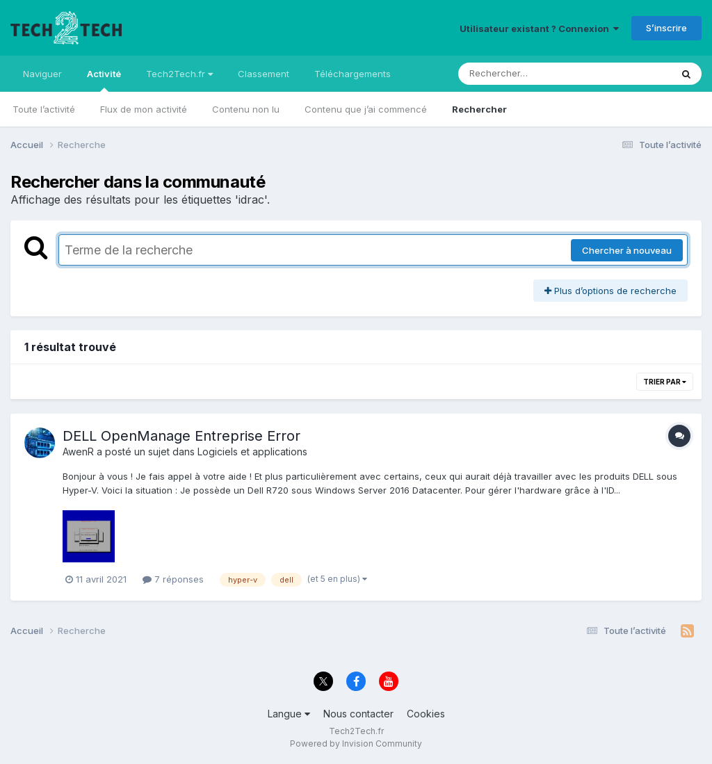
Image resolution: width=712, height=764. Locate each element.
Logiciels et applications (252, 451)
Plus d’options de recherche (610, 290)
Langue (289, 714)
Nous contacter (358, 714)
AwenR (78, 451)
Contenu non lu (246, 109)
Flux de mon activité (143, 109)
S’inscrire (666, 27)
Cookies (426, 714)
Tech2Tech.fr (179, 73)
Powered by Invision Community (356, 743)
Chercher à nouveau (627, 250)
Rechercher (479, 109)
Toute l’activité (44, 109)
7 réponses (173, 579)
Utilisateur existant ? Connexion (539, 28)
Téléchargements (352, 73)
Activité (104, 80)
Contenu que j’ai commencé (366, 109)
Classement (263, 73)
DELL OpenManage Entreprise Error (181, 436)
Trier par (664, 381)
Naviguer (42, 73)
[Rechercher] (524, 74)
